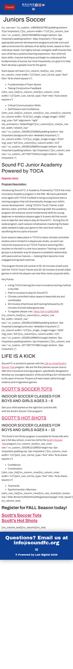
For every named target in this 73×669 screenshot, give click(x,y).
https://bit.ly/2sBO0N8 (46, 311)
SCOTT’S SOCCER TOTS (27, 389)
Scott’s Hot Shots (20, 520)
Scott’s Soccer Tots (22, 515)
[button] (33, 9)
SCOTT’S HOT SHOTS (24, 417)
